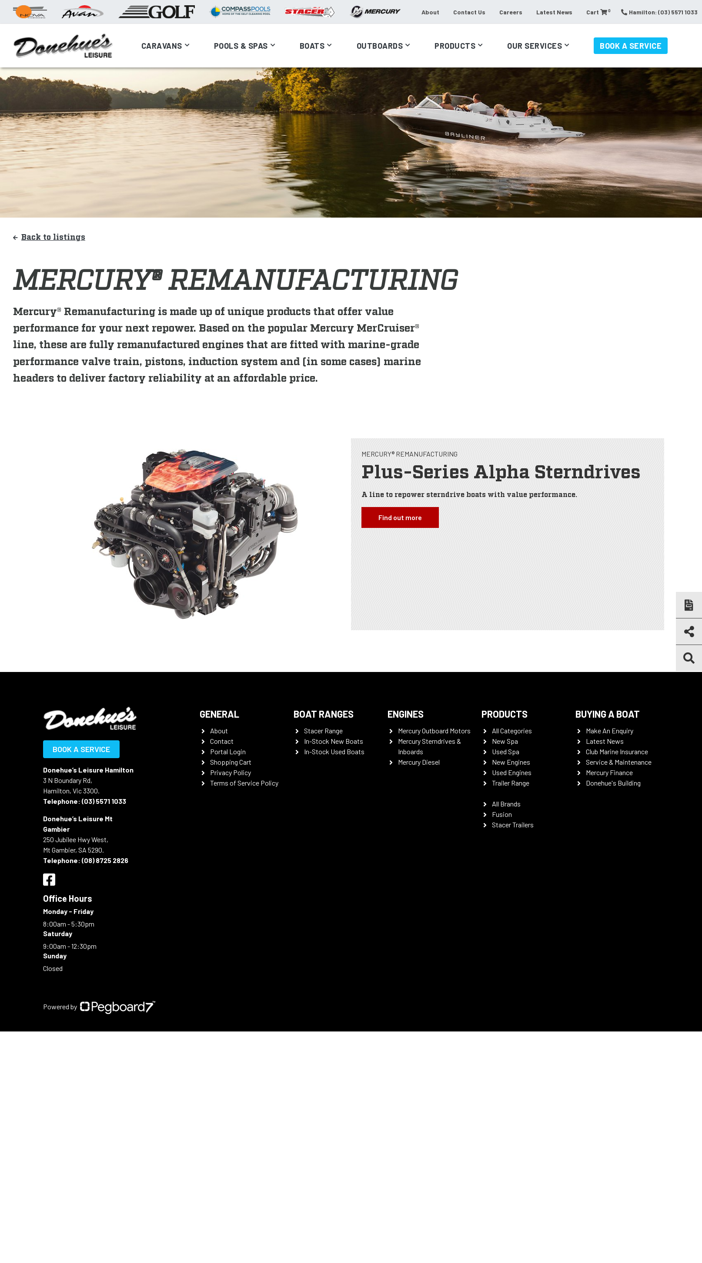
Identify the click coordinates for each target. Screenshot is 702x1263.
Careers (510, 12)
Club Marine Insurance (617, 751)
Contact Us (469, 12)
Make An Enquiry (609, 730)
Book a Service (631, 45)
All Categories (512, 730)
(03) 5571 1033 (104, 801)
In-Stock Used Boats (334, 751)
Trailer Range (510, 783)
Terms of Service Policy (244, 783)
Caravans (161, 45)
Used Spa (505, 751)
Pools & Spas (241, 45)
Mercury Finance (609, 772)
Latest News (554, 12)
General (219, 713)
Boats (312, 45)
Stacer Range (323, 730)
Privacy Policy (230, 772)
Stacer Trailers (513, 824)
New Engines (511, 762)
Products (455, 45)
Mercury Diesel (419, 762)
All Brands (506, 803)
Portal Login (228, 751)
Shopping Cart (230, 762)
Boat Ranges (324, 713)
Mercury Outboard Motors (434, 730)
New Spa (505, 741)
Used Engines (512, 772)
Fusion (502, 814)
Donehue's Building (613, 783)
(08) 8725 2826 (105, 860)
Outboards (380, 45)
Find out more (400, 517)
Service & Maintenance (619, 762)
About (430, 12)
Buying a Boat (607, 713)
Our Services (534, 45)
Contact (222, 741)
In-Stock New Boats (333, 741)
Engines (406, 713)
